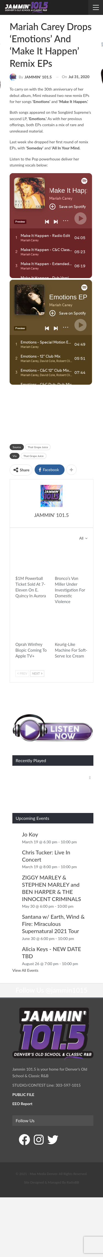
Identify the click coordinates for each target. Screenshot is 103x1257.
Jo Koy (30, 813)
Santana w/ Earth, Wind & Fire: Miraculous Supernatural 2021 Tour (53, 902)
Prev (22, 673)
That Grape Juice (38, 447)
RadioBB (73, 1162)
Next (37, 673)
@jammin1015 (67, 969)
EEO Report (22, 1083)
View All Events (25, 949)
